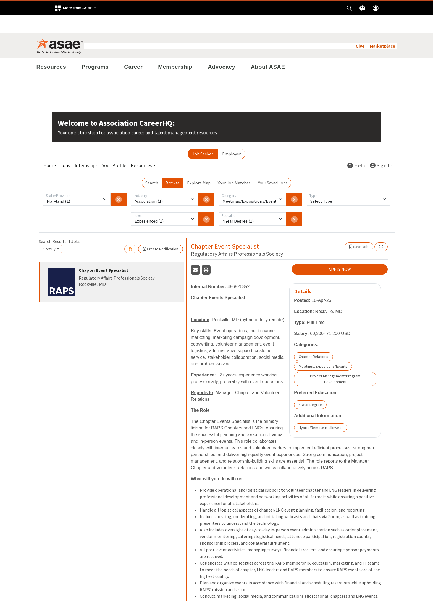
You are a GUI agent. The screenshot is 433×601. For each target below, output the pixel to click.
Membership (175, 49)
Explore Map (199, 164)
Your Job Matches (234, 164)
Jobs (65, 147)
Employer (231, 135)
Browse (173, 164)
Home (49, 147)
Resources (51, 49)
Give (360, 27)
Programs (95, 49)
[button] (75, 8)
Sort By (49, 230)
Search (151, 164)
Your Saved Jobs (273, 164)
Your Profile (114, 147)
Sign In (381, 147)
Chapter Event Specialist (103, 252)
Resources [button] (141, 147)
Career (133, 49)
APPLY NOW (340, 251)
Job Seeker (202, 135)
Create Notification (160, 230)
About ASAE (268, 49)
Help (356, 147)
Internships (86, 147)
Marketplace (382, 27)
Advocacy (221, 49)
